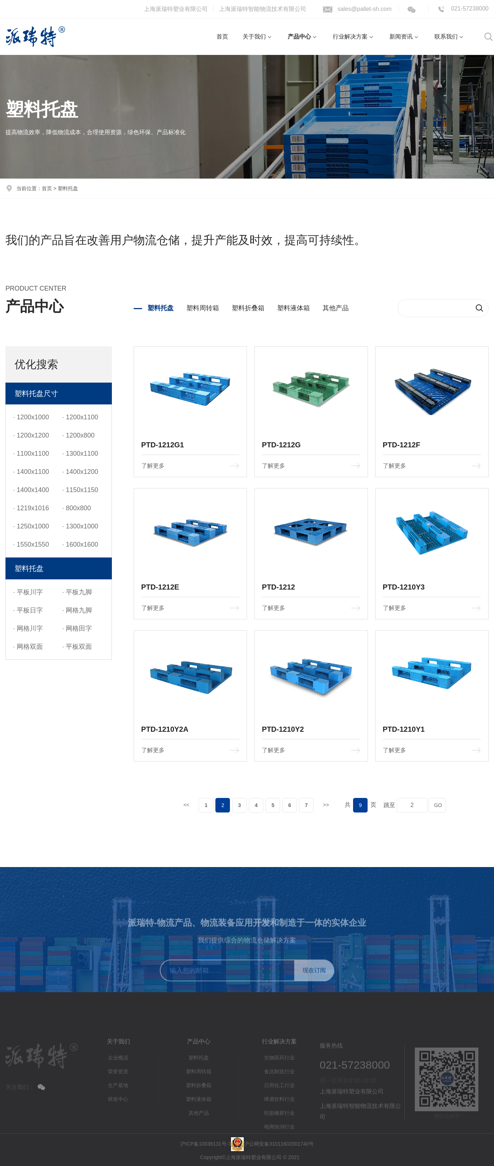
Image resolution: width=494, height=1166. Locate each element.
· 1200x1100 (80, 417)
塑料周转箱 (202, 308)
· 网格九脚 (77, 610)
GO (437, 805)
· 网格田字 (77, 628)
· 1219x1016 (31, 508)
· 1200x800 (78, 435)
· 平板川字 (28, 592)
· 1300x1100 (80, 453)
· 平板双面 (77, 646)
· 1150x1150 (80, 490)
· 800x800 (76, 508)
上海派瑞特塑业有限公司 (176, 9)
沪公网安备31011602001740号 (279, 1144)
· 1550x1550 (31, 544)
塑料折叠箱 (248, 308)
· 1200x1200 (31, 435)
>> (326, 805)
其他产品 (336, 308)
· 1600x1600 (80, 544)
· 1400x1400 (31, 490)
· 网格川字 (28, 628)
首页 (47, 188)
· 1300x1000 (80, 526)
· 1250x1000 (31, 526)
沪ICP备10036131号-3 (205, 1144)
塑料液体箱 (293, 308)
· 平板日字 (28, 610)
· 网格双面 (28, 646)
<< (186, 805)
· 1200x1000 (31, 417)
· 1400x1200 (80, 471)
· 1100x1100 (31, 453)
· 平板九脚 (77, 592)
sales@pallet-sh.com (364, 9)
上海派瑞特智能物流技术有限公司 (262, 9)
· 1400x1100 (31, 471)
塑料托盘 (160, 308)
